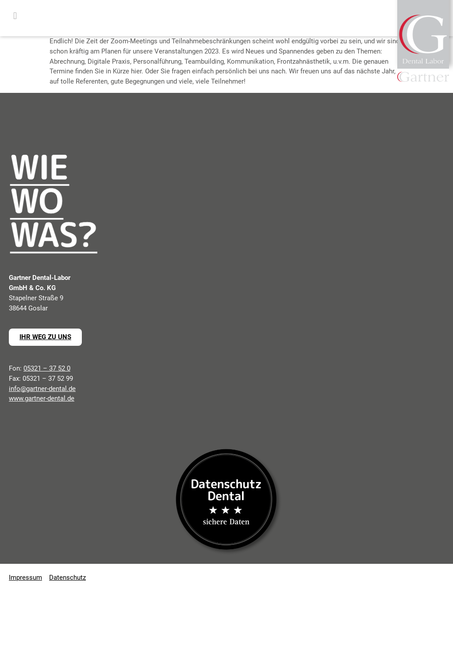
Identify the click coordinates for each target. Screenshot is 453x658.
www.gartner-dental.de (41, 398)
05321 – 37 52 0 (46, 368)
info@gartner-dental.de (42, 389)
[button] (15, 16)
